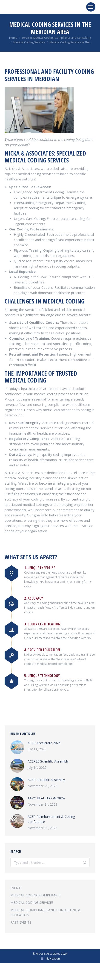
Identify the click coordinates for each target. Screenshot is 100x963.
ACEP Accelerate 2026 (44, 743)
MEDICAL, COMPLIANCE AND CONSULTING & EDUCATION (45, 912)
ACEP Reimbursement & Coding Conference (51, 819)
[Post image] (17, 747)
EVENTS (16, 888)
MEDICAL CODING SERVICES (32, 902)
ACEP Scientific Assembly (46, 779)
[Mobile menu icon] (90, 7)
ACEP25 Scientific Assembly (48, 761)
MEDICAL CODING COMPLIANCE (35, 895)
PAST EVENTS (20, 922)
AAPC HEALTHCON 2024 (46, 798)
